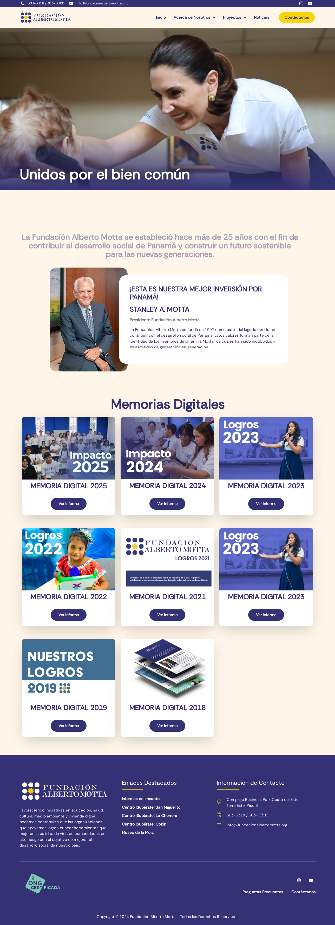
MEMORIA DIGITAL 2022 (68, 596)
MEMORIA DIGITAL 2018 (167, 708)
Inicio (161, 17)
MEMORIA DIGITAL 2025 (68, 485)
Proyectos (234, 17)
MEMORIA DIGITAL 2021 (167, 596)
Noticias (261, 17)
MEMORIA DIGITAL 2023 (266, 485)
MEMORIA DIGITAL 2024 (167, 485)
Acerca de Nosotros (194, 17)
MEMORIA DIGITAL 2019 (68, 708)
